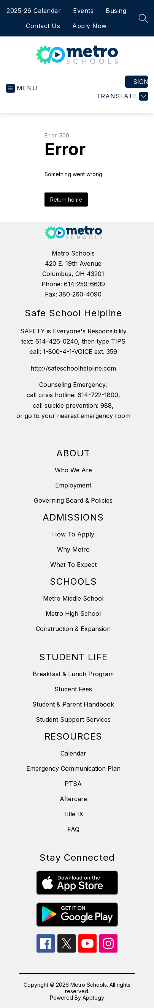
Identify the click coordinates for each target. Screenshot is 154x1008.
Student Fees (73, 689)
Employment (73, 485)
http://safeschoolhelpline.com (73, 368)
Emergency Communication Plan (73, 768)
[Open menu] (22, 88)
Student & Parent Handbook (73, 704)
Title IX (73, 814)
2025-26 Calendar (33, 10)
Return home (66, 199)
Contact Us (43, 26)
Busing (116, 10)
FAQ (73, 829)
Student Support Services (73, 719)
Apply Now (89, 26)
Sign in (140, 81)
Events (83, 10)
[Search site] (143, 18)
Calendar (73, 753)
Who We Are (73, 470)
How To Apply (73, 534)
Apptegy (93, 997)
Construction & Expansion (73, 629)
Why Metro (73, 549)
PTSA (73, 783)
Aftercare (73, 799)
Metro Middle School (73, 598)
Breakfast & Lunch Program (73, 674)
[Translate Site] (121, 96)
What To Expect (73, 564)
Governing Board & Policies (73, 500)
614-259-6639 (84, 284)
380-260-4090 (80, 294)
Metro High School (73, 613)
